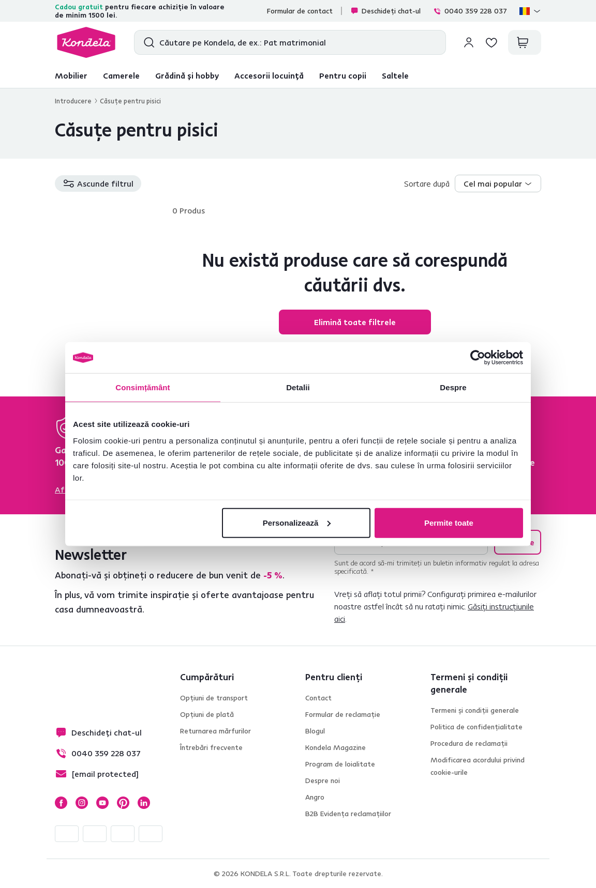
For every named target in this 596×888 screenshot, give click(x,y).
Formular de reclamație (342, 714)
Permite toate (448, 522)
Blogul (315, 731)
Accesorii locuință (269, 75)
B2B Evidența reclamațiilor (348, 813)
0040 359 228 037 (470, 11)
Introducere (73, 101)
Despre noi (322, 780)
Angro (314, 797)
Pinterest (123, 803)
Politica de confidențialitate (476, 726)
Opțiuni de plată (207, 714)
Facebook (61, 803)
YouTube (102, 803)
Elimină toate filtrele (355, 322)
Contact (318, 697)
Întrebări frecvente (211, 747)
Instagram (82, 803)
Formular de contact (300, 11)
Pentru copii (342, 75)
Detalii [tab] (298, 387)
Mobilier (71, 75)
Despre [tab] (453, 387)
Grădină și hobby (187, 75)
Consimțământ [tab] (142, 387)
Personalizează (297, 522)
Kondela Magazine (335, 747)
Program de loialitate (340, 764)
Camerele (121, 75)
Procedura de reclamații (469, 743)
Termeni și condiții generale (474, 710)
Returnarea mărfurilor (215, 731)
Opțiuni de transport (214, 697)
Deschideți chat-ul (385, 11)
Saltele (395, 75)
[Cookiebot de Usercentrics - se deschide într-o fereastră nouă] (478, 357)
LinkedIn (144, 803)
